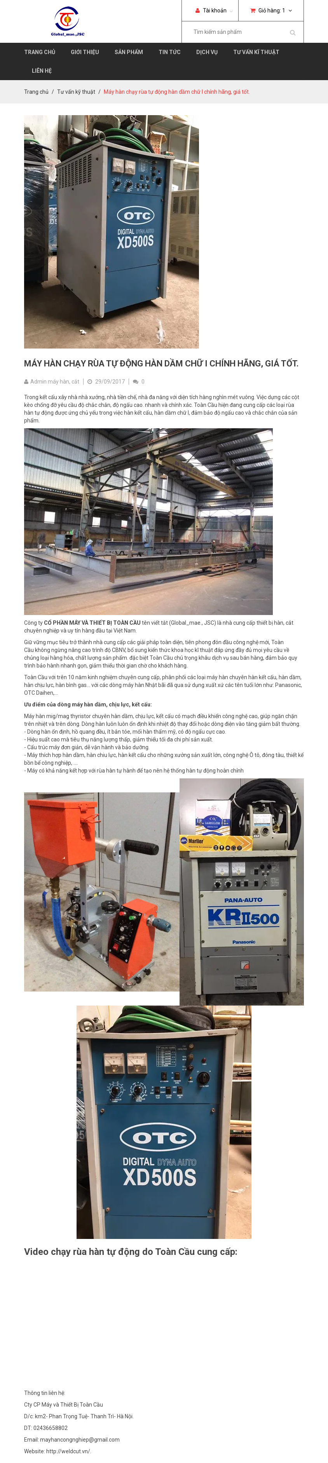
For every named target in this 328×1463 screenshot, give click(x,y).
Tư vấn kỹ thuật (76, 92)
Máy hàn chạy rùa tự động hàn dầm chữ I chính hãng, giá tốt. (161, 363)
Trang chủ (39, 52)
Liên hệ (42, 71)
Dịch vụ (207, 52)
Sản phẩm (129, 52)
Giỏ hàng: (271, 10)
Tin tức (170, 52)
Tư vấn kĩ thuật (256, 52)
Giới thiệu (85, 52)
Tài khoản (211, 10)
